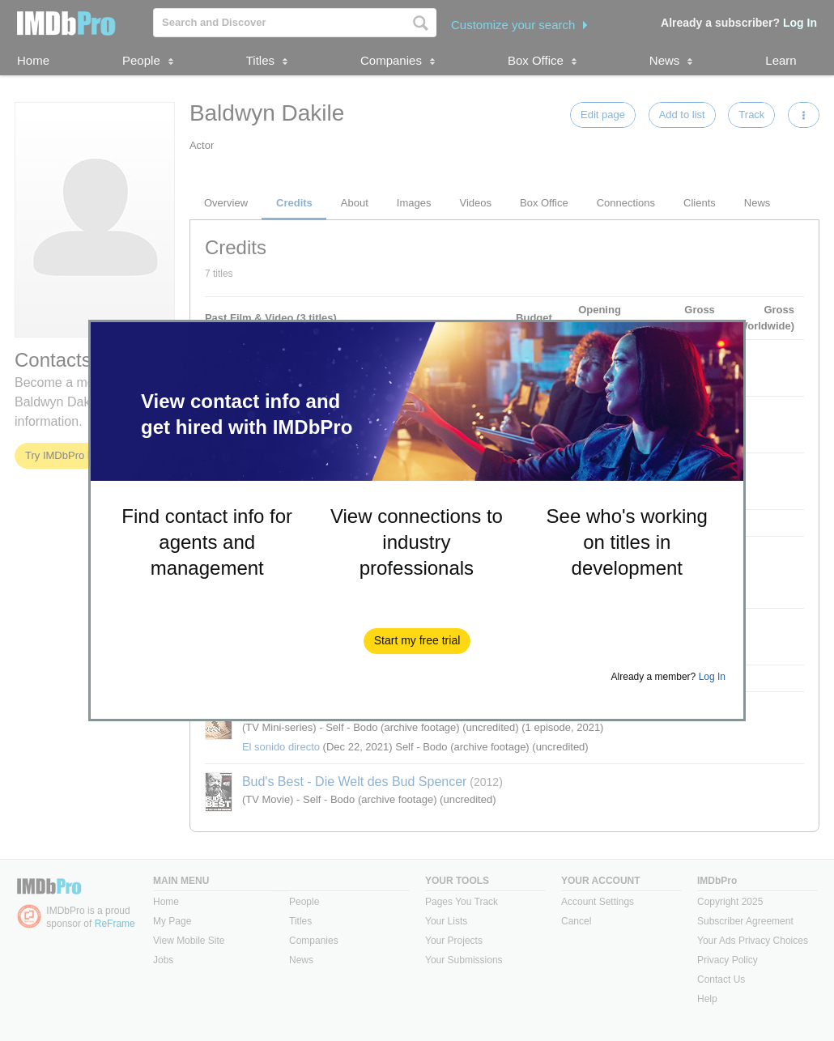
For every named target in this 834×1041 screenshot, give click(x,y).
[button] (417, 641)
